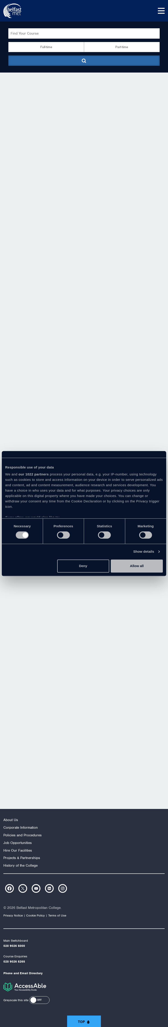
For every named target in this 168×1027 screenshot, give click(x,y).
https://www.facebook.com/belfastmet (9, 888)
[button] (39, 1000)
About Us (10, 820)
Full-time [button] (46, 47)
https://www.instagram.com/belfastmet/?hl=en (62, 888)
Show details (143, 552)
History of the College (20, 865)
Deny (83, 566)
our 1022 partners (33, 474)
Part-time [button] (121, 47)
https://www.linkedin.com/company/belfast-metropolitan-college (49, 888)
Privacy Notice (13, 915)
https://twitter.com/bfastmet (22, 888)
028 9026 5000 (14, 946)
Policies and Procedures (22, 835)
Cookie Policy (35, 915)
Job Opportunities (17, 843)
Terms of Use (57, 915)
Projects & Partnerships (21, 858)
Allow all (137, 566)
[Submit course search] (83, 60)
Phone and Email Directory (23, 973)
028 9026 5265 (14, 961)
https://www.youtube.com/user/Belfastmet (36, 888)
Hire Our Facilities (17, 850)
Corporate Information (20, 827)
